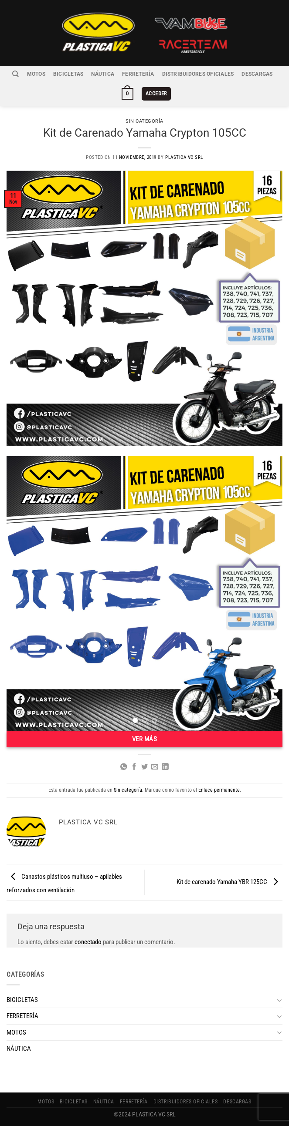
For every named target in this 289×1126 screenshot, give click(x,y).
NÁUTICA (102, 74)
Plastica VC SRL (184, 157)
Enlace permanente (219, 790)
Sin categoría (144, 121)
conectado (88, 942)
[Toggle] (279, 1000)
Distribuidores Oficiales (198, 74)
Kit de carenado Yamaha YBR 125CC (229, 882)
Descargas (256, 74)
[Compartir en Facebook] (134, 767)
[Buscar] (15, 74)
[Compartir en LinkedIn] (165, 767)
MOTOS (36, 74)
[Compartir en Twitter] (144, 767)
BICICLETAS (68, 74)
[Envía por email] (154, 767)
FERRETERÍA (138, 74)
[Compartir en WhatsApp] (123, 767)
